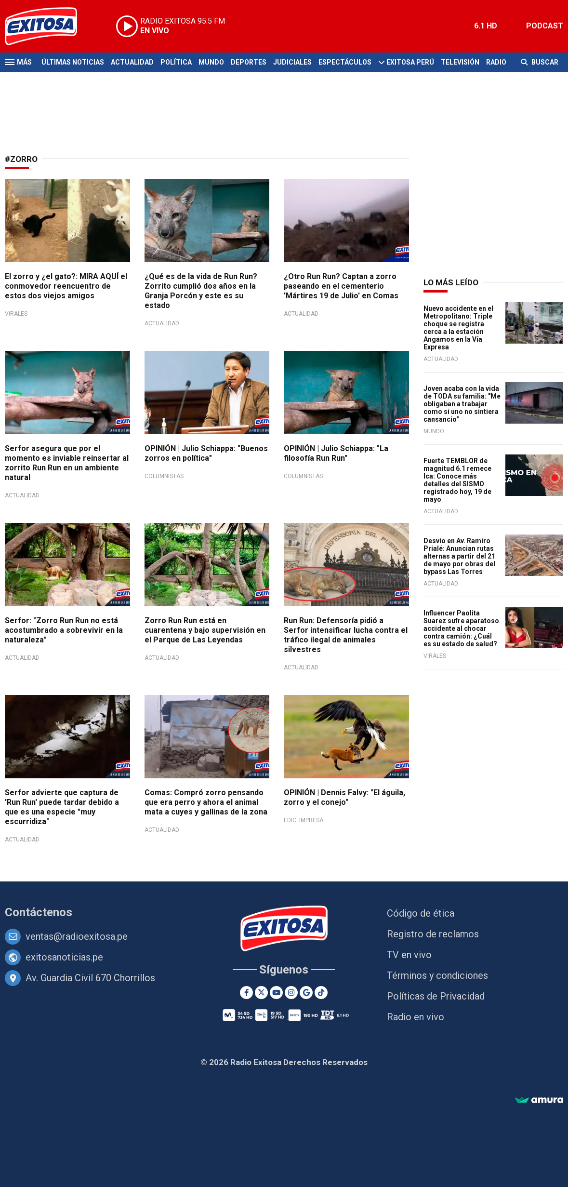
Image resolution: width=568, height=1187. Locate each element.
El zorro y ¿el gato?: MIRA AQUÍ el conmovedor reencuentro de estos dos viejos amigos (66, 286)
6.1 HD (485, 25)
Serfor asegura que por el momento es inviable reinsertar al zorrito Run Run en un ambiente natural (67, 463)
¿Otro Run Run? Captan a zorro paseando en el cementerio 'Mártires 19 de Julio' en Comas (341, 286)
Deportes (248, 62)
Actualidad (132, 62)
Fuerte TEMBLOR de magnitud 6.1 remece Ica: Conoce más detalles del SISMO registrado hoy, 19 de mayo (457, 480)
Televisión (460, 62)
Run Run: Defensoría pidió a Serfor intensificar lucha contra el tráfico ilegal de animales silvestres (346, 635)
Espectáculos (344, 62)
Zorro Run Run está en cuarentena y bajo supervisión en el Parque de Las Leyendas (205, 630)
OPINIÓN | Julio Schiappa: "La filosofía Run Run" (336, 453)
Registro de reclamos (433, 934)
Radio (496, 62)
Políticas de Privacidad (436, 996)
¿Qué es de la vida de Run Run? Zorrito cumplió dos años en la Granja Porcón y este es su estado (201, 291)
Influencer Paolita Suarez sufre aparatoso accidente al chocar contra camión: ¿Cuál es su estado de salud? (461, 628)
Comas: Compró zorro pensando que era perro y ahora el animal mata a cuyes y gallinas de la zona (206, 802)
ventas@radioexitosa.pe (77, 936)
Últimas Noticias (72, 62)
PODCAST (544, 25)
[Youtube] (276, 992)
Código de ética (420, 913)
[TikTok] (321, 992)
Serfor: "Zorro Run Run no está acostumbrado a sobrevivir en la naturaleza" (64, 630)
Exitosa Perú (410, 62)
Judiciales (292, 62)
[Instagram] (291, 992)
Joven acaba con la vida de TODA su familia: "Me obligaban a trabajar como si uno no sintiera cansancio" (462, 404)
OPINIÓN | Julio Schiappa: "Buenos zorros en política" (206, 453)
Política (176, 62)
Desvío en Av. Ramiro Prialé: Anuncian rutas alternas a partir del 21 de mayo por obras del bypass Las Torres (459, 556)
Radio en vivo (415, 1017)
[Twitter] (261, 992)
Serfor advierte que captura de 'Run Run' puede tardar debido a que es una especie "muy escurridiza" (62, 807)
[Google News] (306, 992)
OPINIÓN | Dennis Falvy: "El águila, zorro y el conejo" (344, 797)
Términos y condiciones (437, 975)
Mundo (211, 62)
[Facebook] (246, 992)
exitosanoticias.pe (64, 957)
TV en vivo (409, 954)
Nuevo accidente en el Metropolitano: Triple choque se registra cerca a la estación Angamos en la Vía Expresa (458, 328)
